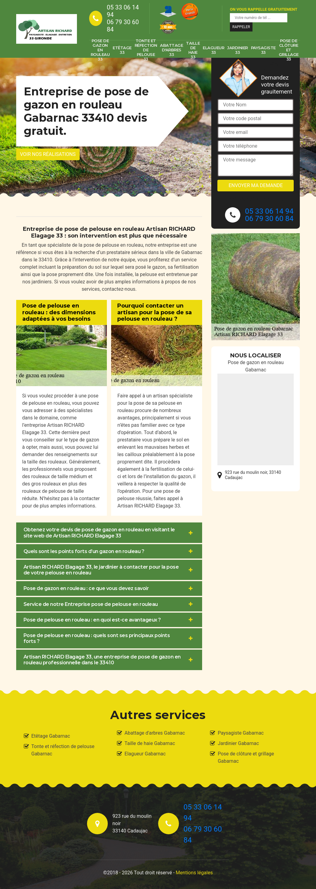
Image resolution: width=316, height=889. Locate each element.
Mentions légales (194, 873)
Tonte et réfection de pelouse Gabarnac (63, 750)
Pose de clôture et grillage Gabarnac (246, 757)
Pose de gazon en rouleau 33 (100, 50)
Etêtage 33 (122, 50)
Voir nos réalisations (48, 154)
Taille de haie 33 (193, 50)
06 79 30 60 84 (123, 25)
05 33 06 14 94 (123, 11)
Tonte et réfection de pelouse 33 (146, 50)
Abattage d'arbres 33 (171, 50)
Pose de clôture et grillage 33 (289, 50)
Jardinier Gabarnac (238, 743)
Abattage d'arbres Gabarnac (155, 733)
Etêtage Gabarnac (50, 736)
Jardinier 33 (237, 50)
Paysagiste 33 (263, 50)
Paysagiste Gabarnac (241, 733)
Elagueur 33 (213, 50)
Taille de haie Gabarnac (150, 743)
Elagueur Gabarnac (145, 754)
